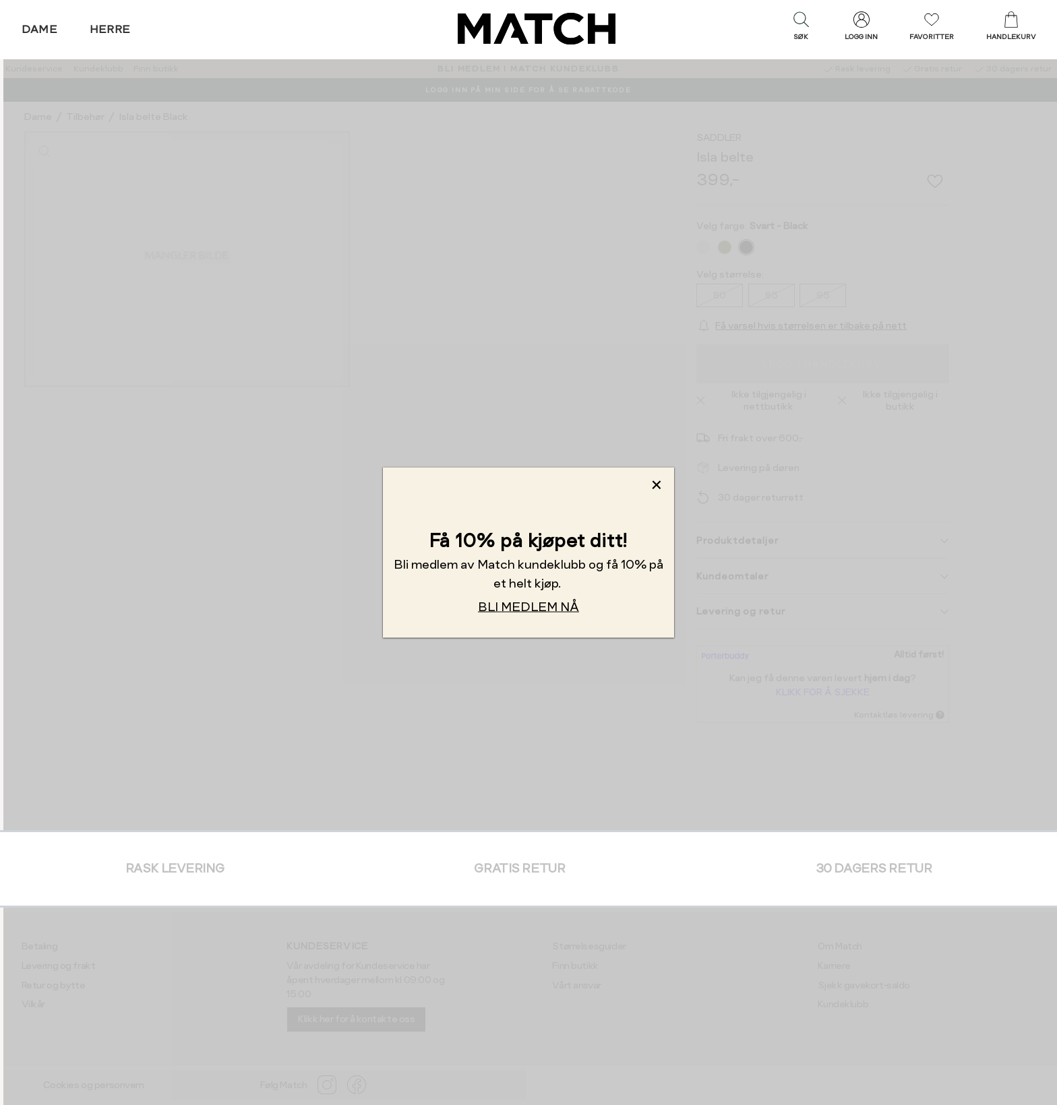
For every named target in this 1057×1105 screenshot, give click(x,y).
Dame (40, 29)
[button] (801, 29)
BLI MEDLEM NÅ (528, 606)
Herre (110, 29)
